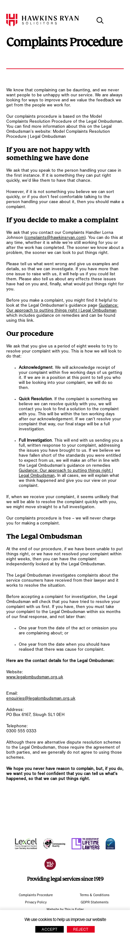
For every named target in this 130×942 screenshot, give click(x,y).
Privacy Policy (36, 902)
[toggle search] (100, 20)
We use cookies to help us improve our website (65, 920)
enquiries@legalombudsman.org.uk (40, 699)
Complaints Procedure (36, 895)
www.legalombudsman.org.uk (34, 677)
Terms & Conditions (94, 895)
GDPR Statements (94, 902)
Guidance (108, 306)
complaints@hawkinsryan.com (55, 238)
